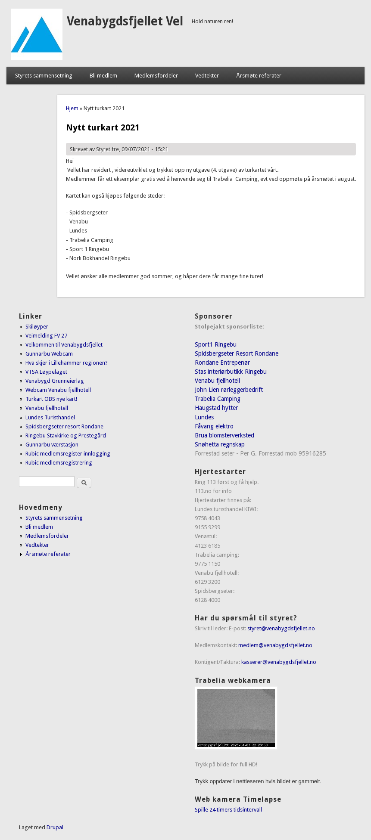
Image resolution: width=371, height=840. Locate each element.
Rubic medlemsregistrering (58, 462)
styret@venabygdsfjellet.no (281, 628)
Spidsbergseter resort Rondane (64, 426)
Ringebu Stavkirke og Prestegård (65, 435)
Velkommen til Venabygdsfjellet (64, 344)
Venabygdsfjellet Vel (125, 21)
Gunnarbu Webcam (49, 353)
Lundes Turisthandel (50, 417)
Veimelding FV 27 (46, 335)
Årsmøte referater (258, 75)
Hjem (72, 108)
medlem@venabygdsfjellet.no (275, 645)
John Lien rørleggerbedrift (229, 389)
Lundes (204, 417)
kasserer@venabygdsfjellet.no (278, 662)
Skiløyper (36, 326)
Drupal (55, 827)
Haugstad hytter (216, 407)
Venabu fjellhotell (46, 408)
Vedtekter (207, 75)
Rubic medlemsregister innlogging (67, 453)
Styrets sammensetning (43, 75)
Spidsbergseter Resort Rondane (236, 353)
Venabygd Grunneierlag (54, 381)
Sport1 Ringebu (216, 344)
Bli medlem (103, 75)
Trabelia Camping (217, 398)
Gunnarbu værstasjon (51, 444)
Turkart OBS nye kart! (51, 399)
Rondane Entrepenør (222, 362)
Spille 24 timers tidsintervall (228, 809)
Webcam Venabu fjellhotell (58, 390)
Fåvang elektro (214, 426)
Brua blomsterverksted (224, 435)
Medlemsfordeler (156, 75)
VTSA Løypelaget (46, 372)
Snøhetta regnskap (220, 444)
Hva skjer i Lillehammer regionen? (66, 363)
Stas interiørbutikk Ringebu (231, 371)
